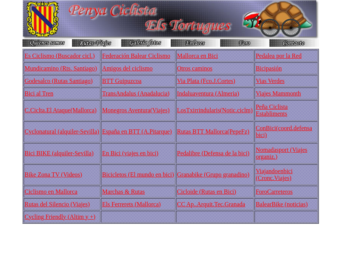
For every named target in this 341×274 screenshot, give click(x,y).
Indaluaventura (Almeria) (208, 93)
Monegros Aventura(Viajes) (136, 110)
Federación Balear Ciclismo (136, 56)
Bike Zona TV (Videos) (53, 174)
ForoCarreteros (274, 191)
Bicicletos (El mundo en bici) (138, 174)
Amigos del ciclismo (127, 68)
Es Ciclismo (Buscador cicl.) (60, 56)
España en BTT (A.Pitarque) (137, 131)
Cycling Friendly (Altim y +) (60, 216)
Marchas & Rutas (123, 191)
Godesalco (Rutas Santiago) (59, 81)
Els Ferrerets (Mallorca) (131, 204)
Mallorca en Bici (197, 56)
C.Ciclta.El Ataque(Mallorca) (61, 110)
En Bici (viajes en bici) (130, 153)
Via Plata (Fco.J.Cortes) (206, 81)
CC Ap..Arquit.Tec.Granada (211, 204)
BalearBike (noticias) (281, 204)
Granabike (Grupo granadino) (213, 174)
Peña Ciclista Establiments (272, 110)
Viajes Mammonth (278, 93)
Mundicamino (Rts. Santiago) (61, 68)
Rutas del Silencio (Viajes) (57, 204)
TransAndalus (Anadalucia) (136, 93)
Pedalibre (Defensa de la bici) (213, 153)
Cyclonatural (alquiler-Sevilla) (62, 131)
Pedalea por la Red (278, 56)
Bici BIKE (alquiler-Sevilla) (59, 153)
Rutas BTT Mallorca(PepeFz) (213, 131)
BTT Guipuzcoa (121, 81)
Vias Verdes (270, 81)
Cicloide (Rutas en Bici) (206, 191)
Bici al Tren (39, 93)
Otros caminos (195, 68)
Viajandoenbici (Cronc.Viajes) (274, 174)
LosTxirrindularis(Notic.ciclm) (215, 110)
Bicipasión (269, 68)
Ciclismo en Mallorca (51, 191)
